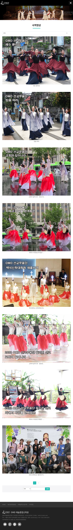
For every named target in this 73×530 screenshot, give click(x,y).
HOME (4, 504)
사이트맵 (31, 504)
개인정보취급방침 (12, 504)
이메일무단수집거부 (22, 504)
